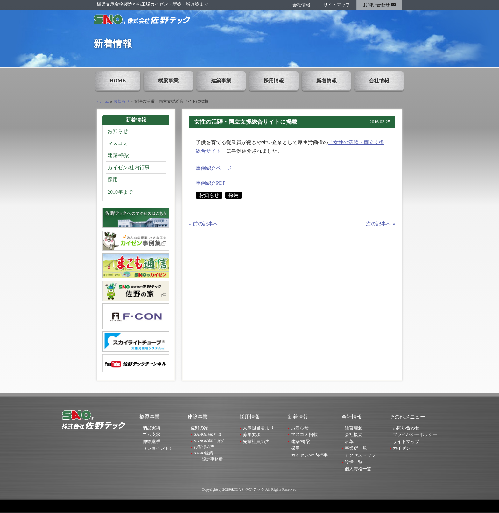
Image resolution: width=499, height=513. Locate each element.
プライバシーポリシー (415, 434)
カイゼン (402, 448)
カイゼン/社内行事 (129, 167)
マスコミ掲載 (304, 434)
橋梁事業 (168, 80)
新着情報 (326, 80)
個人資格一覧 (358, 468)
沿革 (349, 441)
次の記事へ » (380, 223)
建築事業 (221, 80)
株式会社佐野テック (247, 489)
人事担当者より (258, 427)
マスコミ (118, 143)
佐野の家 (199, 427)
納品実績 (151, 427)
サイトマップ (336, 4)
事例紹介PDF (210, 183)
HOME (118, 80)
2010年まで (120, 192)
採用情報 (274, 80)
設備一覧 (353, 462)
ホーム (103, 101)
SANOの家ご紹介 (210, 440)
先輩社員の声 (256, 441)
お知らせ (121, 101)
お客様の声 (204, 446)
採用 (233, 195)
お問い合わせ (379, 4)
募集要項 (252, 434)
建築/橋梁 (118, 155)
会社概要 (353, 434)
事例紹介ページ (213, 168)
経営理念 (353, 427)
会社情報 (301, 4)
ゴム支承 (151, 434)
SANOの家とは (207, 434)
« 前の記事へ (203, 223)
